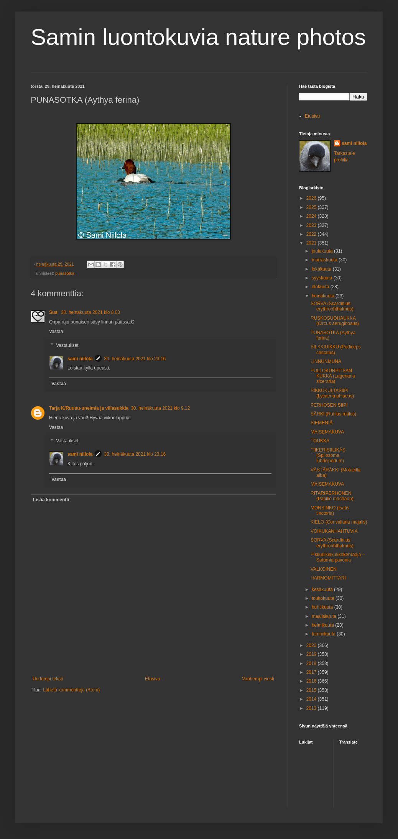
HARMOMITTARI (328, 578)
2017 (312, 672)
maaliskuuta (324, 616)
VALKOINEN (324, 569)
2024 (312, 216)
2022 (312, 234)
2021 (312, 243)
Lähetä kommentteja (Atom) (71, 690)
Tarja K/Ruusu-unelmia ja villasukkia (88, 408)
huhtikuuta (323, 607)
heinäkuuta (324, 296)
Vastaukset (67, 345)
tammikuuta (324, 634)
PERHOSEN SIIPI (329, 405)
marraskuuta (325, 260)
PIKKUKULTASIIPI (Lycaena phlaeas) (332, 393)
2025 (312, 207)
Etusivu (152, 678)
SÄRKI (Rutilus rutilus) (333, 414)
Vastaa (56, 331)
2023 (312, 225)
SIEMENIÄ (321, 422)
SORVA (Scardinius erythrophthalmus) (332, 306)
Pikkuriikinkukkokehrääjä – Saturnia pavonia (338, 557)
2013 (312, 708)
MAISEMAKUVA (327, 432)
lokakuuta (322, 269)
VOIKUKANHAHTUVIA (334, 531)
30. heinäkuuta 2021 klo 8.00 (90, 312)
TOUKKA (320, 440)
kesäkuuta (323, 589)
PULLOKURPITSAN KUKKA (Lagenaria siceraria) (333, 376)
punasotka (64, 273)
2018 (312, 663)
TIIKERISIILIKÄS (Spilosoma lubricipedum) (328, 455)
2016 (312, 681)
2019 (312, 654)
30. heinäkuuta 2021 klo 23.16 (135, 358)
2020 (312, 645)
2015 (312, 690)
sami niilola (79, 358)
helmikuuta (323, 625)
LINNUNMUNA (326, 361)
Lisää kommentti (51, 499)
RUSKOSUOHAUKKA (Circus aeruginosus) (335, 320)
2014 (312, 699)
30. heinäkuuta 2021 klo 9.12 (160, 408)
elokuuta (321, 286)
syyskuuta (323, 278)
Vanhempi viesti (258, 678)
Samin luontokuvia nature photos (198, 37)
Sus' (54, 312)
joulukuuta (323, 251)
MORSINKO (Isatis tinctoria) (330, 510)
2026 (312, 198)
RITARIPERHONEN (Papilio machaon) (332, 496)
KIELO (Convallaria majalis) (339, 522)
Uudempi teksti (48, 678)
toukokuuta (324, 598)
